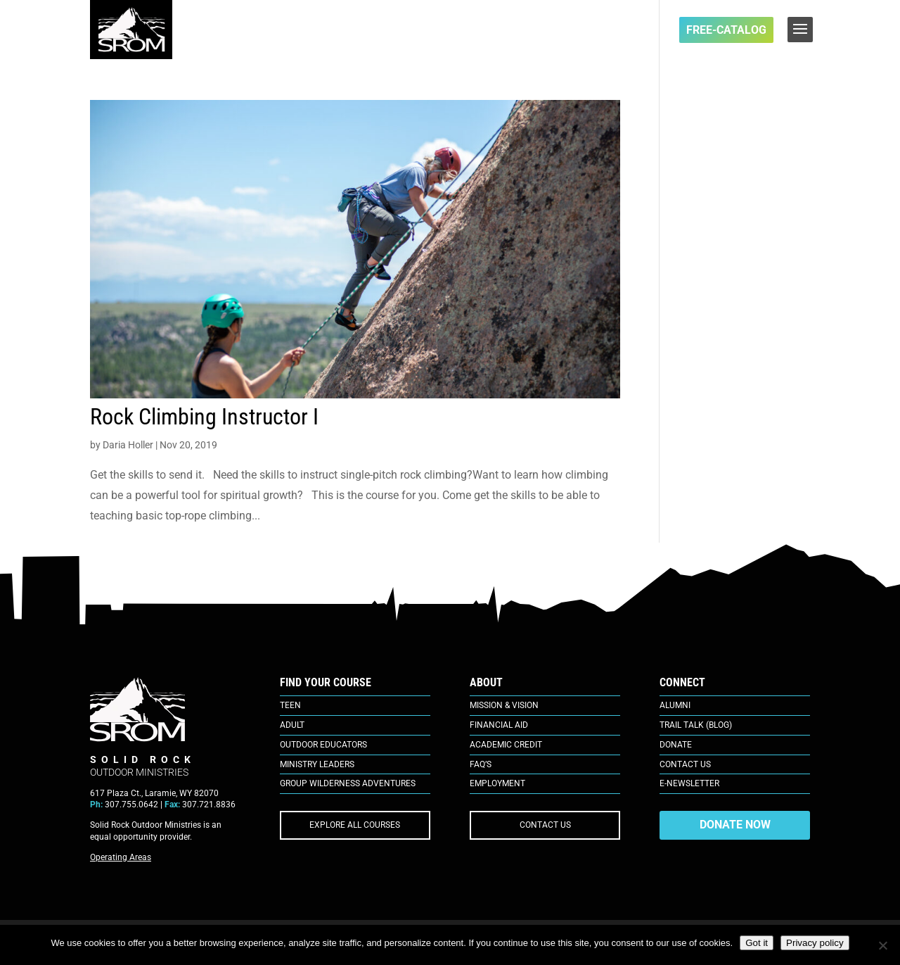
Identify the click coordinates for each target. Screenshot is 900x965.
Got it (756, 943)
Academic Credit (506, 745)
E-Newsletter (689, 783)
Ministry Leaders (317, 764)
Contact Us (685, 764)
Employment (497, 783)
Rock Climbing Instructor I (204, 416)
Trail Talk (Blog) (696, 725)
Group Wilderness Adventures (348, 783)
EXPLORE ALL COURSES (354, 825)
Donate (676, 745)
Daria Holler (128, 444)
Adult (292, 725)
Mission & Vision (504, 705)
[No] (882, 945)
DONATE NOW (735, 824)
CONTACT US (545, 825)
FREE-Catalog (726, 30)
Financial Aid (499, 725)
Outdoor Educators (323, 745)
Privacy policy (814, 943)
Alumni (675, 705)
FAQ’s (480, 764)
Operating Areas (120, 857)
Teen (290, 705)
